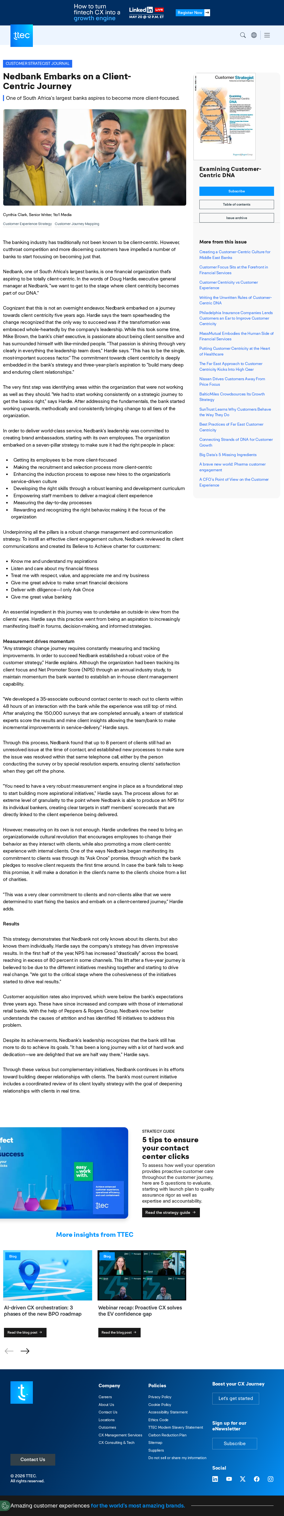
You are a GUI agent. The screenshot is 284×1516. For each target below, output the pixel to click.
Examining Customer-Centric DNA (230, 172)
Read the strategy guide (171, 1212)
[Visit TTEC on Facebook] (257, 1479)
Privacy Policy (159, 1396)
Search (242, 35)
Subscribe (236, 191)
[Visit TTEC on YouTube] (229, 1479)
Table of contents (236, 204)
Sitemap (155, 1442)
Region (253, 35)
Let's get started (236, 1398)
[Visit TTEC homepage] (21, 1392)
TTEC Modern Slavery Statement (175, 1427)
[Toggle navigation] (267, 35)
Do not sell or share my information (177, 1457)
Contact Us (32, 1459)
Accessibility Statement (168, 1412)
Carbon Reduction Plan (167, 1435)
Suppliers (156, 1450)
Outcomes (107, 1427)
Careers (105, 1396)
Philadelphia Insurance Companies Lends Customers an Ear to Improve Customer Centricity (236, 318)
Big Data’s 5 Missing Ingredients (228, 454)
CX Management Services (120, 1435)
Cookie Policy (159, 1404)
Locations (107, 1419)
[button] (25, 1351)
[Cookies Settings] (5, 1506)
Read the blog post (25, 1332)
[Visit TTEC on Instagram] (271, 1479)
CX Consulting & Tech (116, 1442)
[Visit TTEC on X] (243, 1479)
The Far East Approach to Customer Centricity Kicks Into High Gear (230, 366)
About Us (106, 1404)
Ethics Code (158, 1419)
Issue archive (236, 218)
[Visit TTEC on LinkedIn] (215, 1479)
